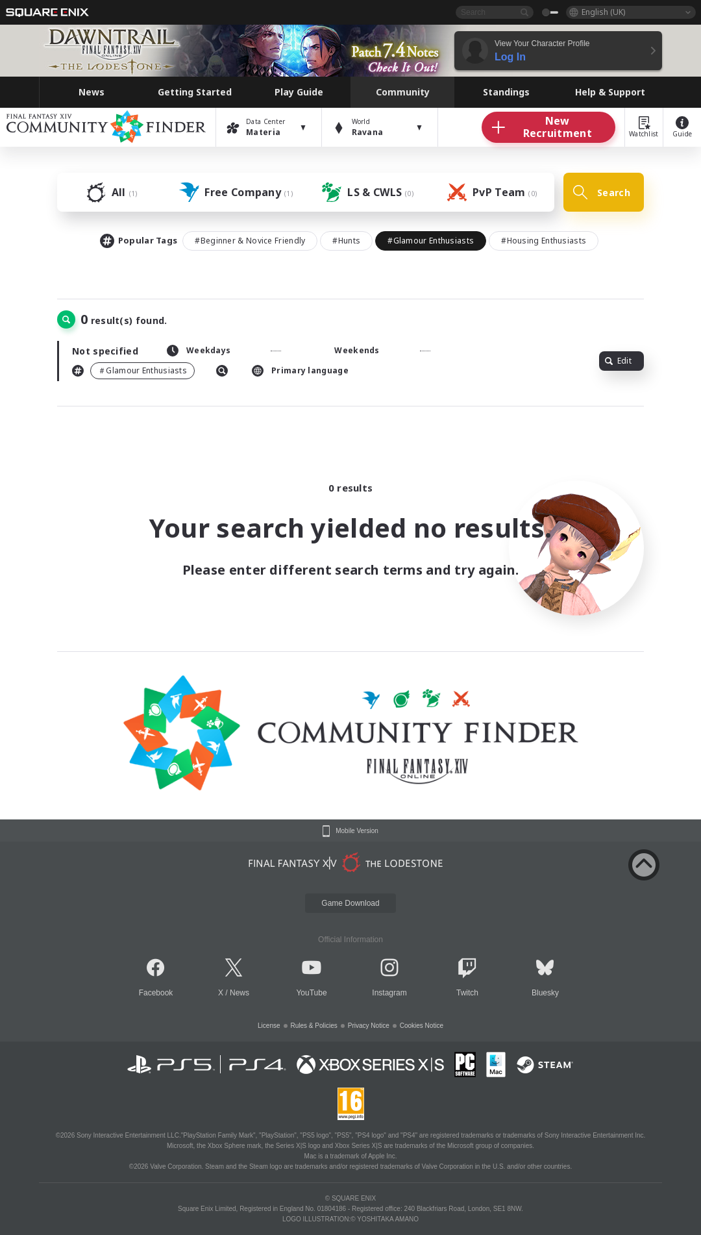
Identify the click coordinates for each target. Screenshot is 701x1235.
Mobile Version (357, 831)
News (239, 992)
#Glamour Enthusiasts (430, 240)
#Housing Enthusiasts (543, 240)
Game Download (350, 903)
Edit (618, 360)
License (269, 1025)
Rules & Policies (314, 1025)
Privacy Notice (368, 1025)
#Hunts (346, 240)
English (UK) (603, 12)
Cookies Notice (421, 1025)
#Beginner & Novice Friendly (250, 240)
